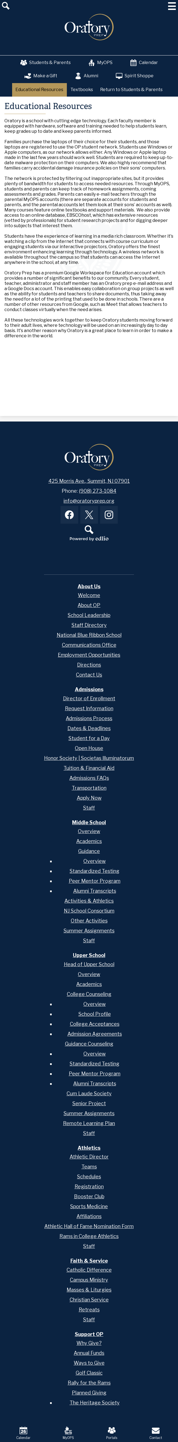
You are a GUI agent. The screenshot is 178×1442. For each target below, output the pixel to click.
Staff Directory (89, 625)
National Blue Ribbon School (89, 635)
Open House (89, 748)
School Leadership (89, 615)
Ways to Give (89, 1363)
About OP (89, 605)
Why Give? (89, 1343)
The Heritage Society (95, 1403)
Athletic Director (89, 1157)
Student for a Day (89, 738)
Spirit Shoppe (135, 76)
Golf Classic (89, 1373)
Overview (89, 831)
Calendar (144, 62)
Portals (111, 1433)
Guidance (89, 851)
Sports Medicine (89, 1206)
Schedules (89, 1176)
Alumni (86, 76)
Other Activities (89, 921)
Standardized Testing (94, 871)
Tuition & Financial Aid (89, 768)
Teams (89, 1167)
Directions (89, 665)
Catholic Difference (89, 1270)
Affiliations (89, 1216)
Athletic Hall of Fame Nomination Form (89, 1226)
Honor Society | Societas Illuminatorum (89, 758)
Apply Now (89, 798)
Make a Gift (40, 76)
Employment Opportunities (89, 655)
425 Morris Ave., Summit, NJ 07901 (89, 481)
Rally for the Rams (89, 1383)
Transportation (89, 788)
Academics (89, 841)
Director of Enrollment (89, 698)
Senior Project (89, 1103)
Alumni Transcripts (94, 891)
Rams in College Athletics (89, 1236)
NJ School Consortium (89, 911)
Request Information (89, 708)
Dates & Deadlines (89, 728)
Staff (89, 808)
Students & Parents (45, 62)
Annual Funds (89, 1353)
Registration (89, 1186)
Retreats (89, 1310)
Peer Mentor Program (95, 881)
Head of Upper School (89, 964)
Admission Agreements (94, 1034)
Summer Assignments (89, 931)
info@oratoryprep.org (89, 501)
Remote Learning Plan (89, 1123)
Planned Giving (89, 1393)
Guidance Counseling (89, 1044)
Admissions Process (89, 718)
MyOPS (100, 62)
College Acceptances (94, 1024)
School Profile (94, 1014)
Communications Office (89, 645)
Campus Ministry (89, 1280)
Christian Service (89, 1300)
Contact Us (89, 675)
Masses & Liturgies (89, 1290)
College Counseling (89, 994)
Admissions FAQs (89, 778)
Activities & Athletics (89, 901)
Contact (155, 1433)
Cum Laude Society (89, 1093)
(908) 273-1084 (97, 491)
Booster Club (89, 1196)
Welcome (89, 595)
